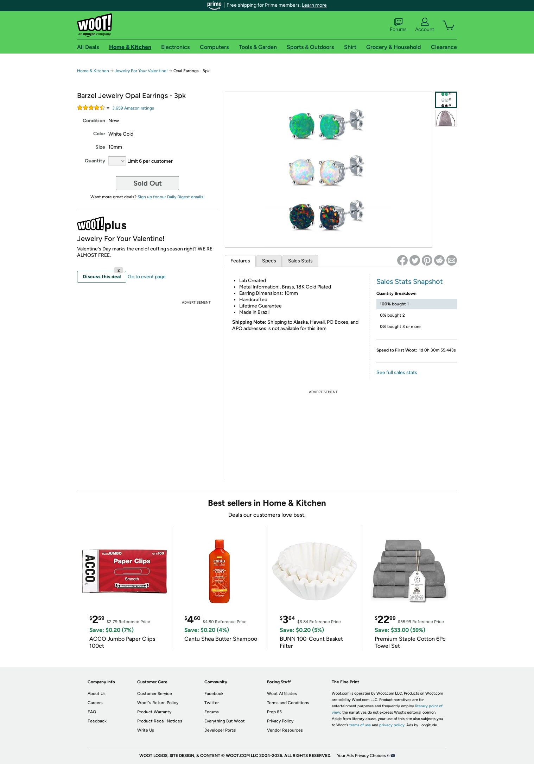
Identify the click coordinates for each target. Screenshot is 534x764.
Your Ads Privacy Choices (361, 755)
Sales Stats (300, 261)
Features (240, 261)
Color (99, 134)
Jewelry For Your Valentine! (141, 70)
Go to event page (147, 277)
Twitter (211, 702)
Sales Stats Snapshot (409, 281)
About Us (97, 693)
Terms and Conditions (288, 702)
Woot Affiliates (282, 693)
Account (424, 25)
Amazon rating (133, 108)
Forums (398, 25)
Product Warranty (154, 711)
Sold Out (147, 183)
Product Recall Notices (159, 721)
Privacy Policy (280, 721)
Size (100, 147)
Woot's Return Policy (157, 702)
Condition (94, 121)
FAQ (92, 711)
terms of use (360, 725)
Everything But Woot (224, 721)
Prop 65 (274, 711)
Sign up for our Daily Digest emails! (171, 196)
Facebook (213, 693)
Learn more (314, 5)
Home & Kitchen (93, 70)
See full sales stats (396, 372)
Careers (95, 702)
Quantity (95, 161)
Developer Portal (220, 730)
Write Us (145, 730)
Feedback (97, 721)
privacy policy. (392, 725)
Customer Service (154, 693)
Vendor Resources (285, 730)
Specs (269, 261)
